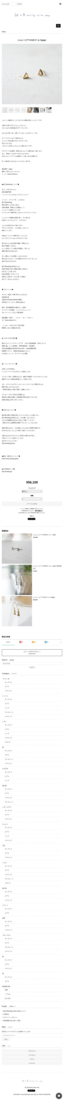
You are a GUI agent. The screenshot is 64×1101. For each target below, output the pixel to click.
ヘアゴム (8, 994)
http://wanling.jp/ (7, 471)
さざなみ (5, 768)
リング (7, 708)
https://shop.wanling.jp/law (10, 458)
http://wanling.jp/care (8, 443)
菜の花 (4, 888)
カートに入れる (32, 504)
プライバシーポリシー (10, 1017)
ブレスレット (9, 712)
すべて (8, 642)
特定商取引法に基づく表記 (12, 1020)
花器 (6, 990)
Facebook (32, 1063)
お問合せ (6, 1014)
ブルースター (6, 935)
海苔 (3, 918)
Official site (32, 1051)
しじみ (4, 862)
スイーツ (5, 905)
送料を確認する (39, 510)
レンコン (5, 696)
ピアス (7, 686)
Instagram (32, 1055)
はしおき (8, 998)
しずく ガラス (6, 807)
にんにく (5, 824)
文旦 (3, 845)
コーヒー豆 (5, 679)
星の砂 (4, 785)
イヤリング (8, 691)
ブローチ (8, 742)
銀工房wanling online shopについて (14, 1011)
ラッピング (32, 488)
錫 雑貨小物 (6, 986)
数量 (32, 495)
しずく (4, 721)
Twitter (32, 1059)
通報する (32, 516)
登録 (5, 1039)
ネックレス (8, 682)
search (19, 4)
